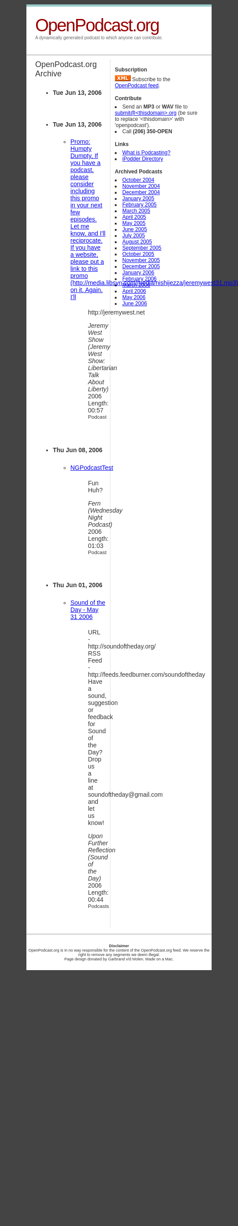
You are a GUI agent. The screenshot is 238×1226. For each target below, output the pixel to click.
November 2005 (141, 260)
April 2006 (134, 291)
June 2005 (134, 229)
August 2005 (137, 242)
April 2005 (134, 217)
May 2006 (134, 297)
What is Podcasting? (146, 153)
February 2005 (139, 205)
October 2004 (138, 180)
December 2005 (141, 266)
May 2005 (134, 223)
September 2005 (141, 248)
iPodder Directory (142, 159)
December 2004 (141, 192)
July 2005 (133, 235)
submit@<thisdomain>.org (145, 113)
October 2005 (138, 254)
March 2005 (136, 211)
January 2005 (138, 198)
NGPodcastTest (91, 467)
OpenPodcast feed (136, 85)
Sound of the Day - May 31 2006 (87, 609)
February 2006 (139, 279)
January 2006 (138, 273)
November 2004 (141, 186)
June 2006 (134, 303)
